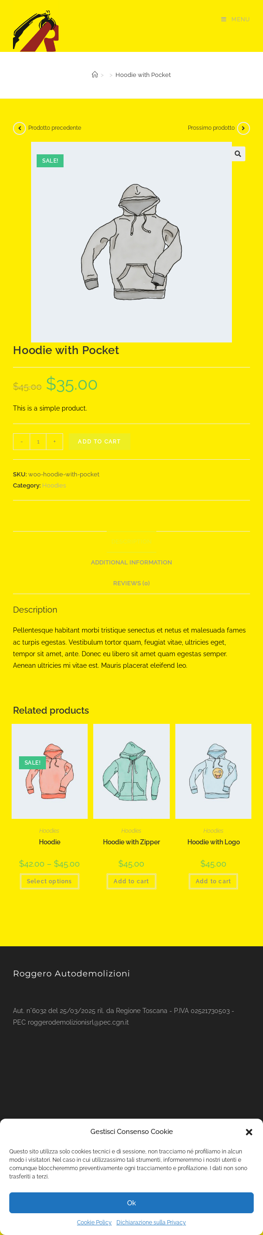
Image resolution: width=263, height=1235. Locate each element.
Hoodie (49, 842)
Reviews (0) (131, 583)
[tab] (131, 542)
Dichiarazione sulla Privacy (151, 1222)
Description (131, 541)
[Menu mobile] (235, 19)
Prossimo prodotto (211, 128)
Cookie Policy (94, 1222)
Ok (131, 1203)
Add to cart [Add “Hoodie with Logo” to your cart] (213, 881)
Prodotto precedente (54, 128)
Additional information (131, 562)
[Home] (95, 74)
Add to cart (99, 441)
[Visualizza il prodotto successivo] (243, 128)
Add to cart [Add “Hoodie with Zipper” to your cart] (131, 881)
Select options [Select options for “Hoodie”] (49, 881)
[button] (249, 1132)
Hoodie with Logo (213, 842)
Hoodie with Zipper (131, 842)
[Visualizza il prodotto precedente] (19, 128)
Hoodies (54, 485)
